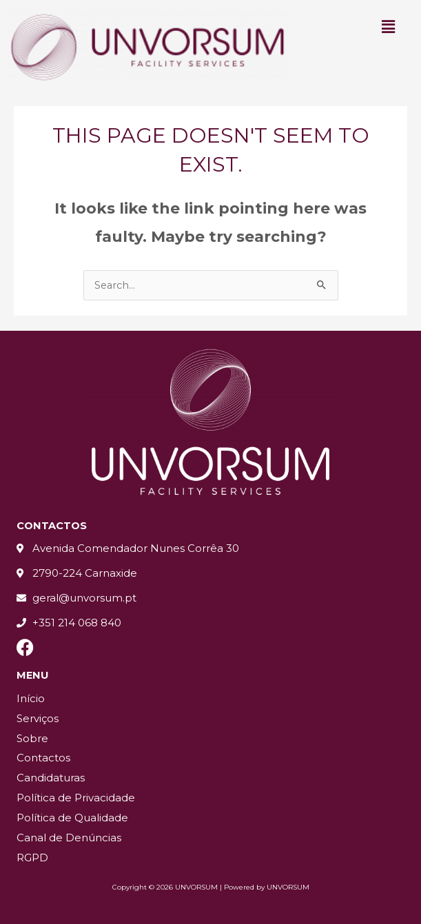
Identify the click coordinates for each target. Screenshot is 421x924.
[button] (388, 27)
